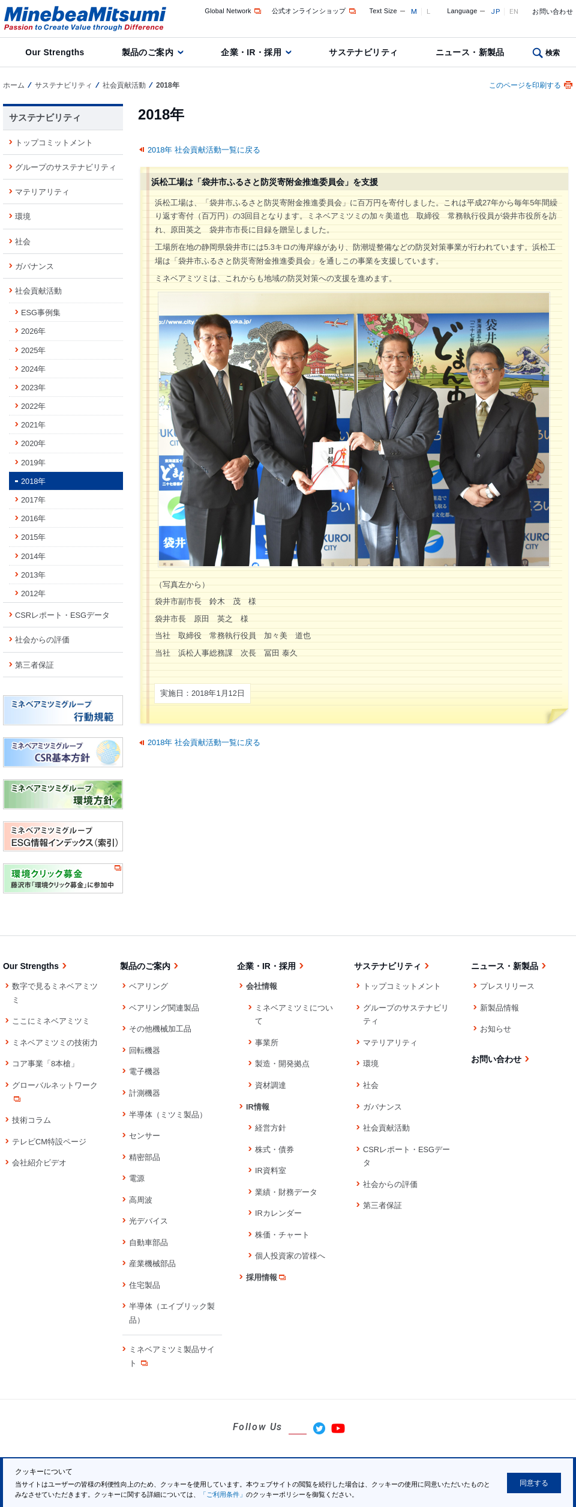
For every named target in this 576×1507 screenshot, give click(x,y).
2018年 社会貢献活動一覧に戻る (204, 149)
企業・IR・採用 (251, 52)
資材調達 (270, 1085)
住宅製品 (144, 1285)
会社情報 (261, 986)
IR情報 (257, 1106)
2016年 (33, 518)
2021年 (33, 424)
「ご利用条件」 (223, 1494)
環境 (23, 216)
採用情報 (266, 1277)
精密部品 (144, 1157)
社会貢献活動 (124, 85)
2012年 (33, 593)
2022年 (33, 406)
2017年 (33, 499)
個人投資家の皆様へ (290, 1255)
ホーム (14, 85)
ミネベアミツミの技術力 (55, 1042)
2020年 (33, 443)
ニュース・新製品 (470, 52)
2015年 (33, 537)
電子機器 (144, 1071)
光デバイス (148, 1220)
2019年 (33, 462)
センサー (144, 1135)
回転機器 (144, 1050)
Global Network (234, 11)
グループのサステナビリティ (65, 167)
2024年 (33, 368)
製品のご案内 (148, 52)
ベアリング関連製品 (164, 1007)
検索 (552, 53)
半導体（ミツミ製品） (168, 1114)
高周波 (140, 1199)
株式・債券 (274, 1149)
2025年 (33, 350)
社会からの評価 (42, 639)
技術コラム (31, 1120)
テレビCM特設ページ (49, 1141)
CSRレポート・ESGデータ (62, 615)
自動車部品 (148, 1242)
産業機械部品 (152, 1263)
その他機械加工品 (160, 1028)
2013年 (33, 574)
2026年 (33, 331)
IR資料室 (270, 1170)
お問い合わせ (552, 11)
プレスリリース (507, 986)
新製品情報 (499, 1007)
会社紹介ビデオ (39, 1162)
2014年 (33, 556)
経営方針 (270, 1127)
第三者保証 (34, 664)
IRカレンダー (278, 1213)
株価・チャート (282, 1234)
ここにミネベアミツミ (51, 1020)
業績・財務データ (286, 1192)
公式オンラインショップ (315, 11)
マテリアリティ (42, 191)
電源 (137, 1178)
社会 (23, 241)
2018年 (33, 481)
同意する (534, 1483)
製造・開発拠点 (282, 1063)
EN (514, 11)
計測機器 (144, 1093)
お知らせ (495, 1028)
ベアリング (148, 986)
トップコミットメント (54, 142)
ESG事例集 (41, 312)
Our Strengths (54, 52)
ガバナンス (34, 266)
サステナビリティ (363, 52)
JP (495, 11)
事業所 (266, 1042)
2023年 (33, 387)
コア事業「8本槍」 (45, 1063)
